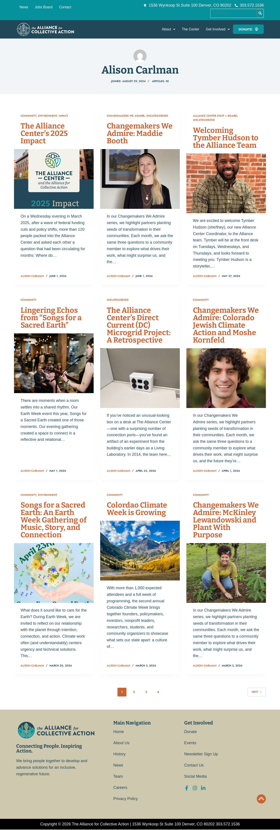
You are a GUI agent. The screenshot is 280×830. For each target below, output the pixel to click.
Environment (47, 116)
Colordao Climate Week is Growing (137, 509)
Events (190, 743)
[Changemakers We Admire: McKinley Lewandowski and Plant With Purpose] (226, 573)
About (168, 29)
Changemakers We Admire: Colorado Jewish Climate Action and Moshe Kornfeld (226, 325)
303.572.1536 (228, 824)
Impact (63, 116)
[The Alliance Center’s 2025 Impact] (54, 179)
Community (28, 116)
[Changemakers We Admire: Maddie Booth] (140, 179)
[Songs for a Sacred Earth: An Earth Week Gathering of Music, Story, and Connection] (54, 573)
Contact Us (194, 765)
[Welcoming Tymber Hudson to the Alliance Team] (226, 183)
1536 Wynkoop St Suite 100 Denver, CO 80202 (173, 824)
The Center (190, 29)
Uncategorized (157, 116)
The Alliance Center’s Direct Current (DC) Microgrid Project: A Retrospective (139, 325)
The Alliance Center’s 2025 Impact (44, 133)
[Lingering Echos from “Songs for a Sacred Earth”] (54, 363)
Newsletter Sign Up (201, 754)
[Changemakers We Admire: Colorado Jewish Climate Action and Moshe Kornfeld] (226, 378)
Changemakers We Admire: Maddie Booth (140, 133)
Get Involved (218, 29)
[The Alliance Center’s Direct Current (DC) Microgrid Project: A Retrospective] (140, 378)
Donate (190, 732)
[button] (168, 29)
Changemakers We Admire (126, 116)
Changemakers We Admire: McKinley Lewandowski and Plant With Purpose (226, 520)
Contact (65, 7)
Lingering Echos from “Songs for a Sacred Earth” (51, 318)
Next (257, 692)
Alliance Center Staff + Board (215, 116)
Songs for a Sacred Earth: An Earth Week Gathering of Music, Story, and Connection (54, 520)
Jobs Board (43, 7)
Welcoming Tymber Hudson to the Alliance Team (225, 138)
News (23, 7)
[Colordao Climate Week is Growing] (140, 550)
